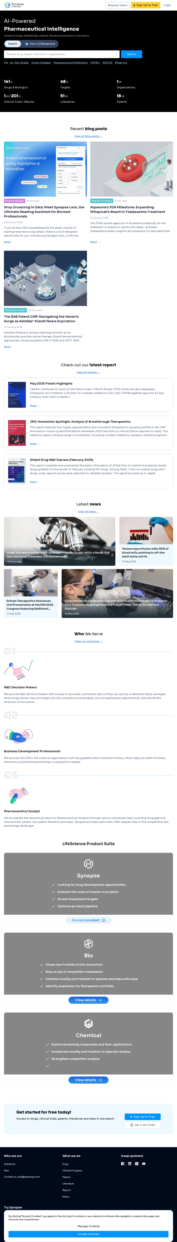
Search (12, 43)
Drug (65, 1164)
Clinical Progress (72, 1170)
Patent (66, 1177)
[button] (143, 1125)
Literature (68, 1183)
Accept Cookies (88, 1234)
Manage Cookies (88, 1226)
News (65, 1196)
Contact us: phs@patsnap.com (22, 1176)
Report (66, 1190)
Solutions (9, 1164)
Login (167, 5)
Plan (6, 1170)
